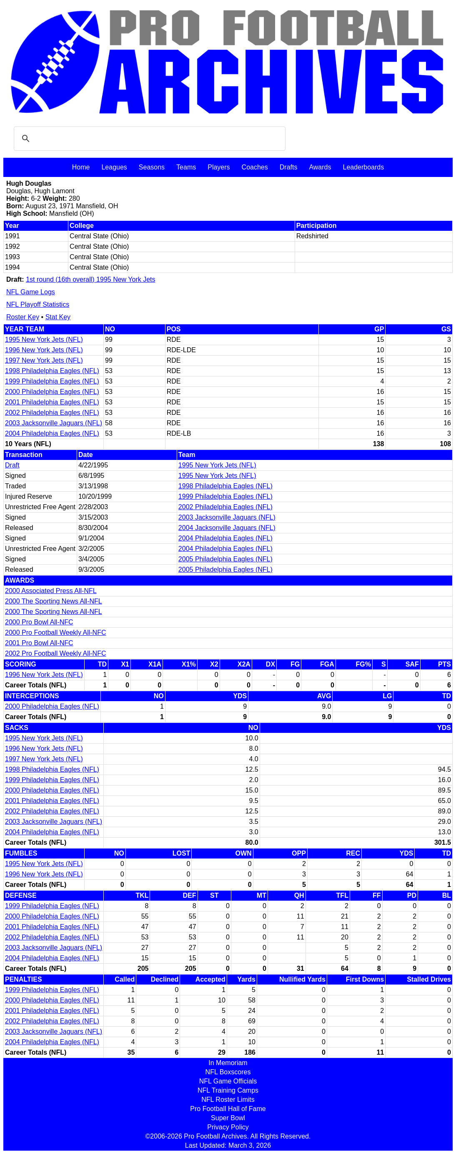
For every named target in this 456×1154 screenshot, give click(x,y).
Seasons (152, 167)
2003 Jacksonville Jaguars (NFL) (53, 423)
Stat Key (57, 317)
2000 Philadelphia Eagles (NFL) (52, 391)
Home (81, 167)
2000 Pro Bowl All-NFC (39, 622)
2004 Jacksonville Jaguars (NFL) (227, 527)
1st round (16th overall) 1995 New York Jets (90, 279)
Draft (12, 465)
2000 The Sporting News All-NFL (53, 601)
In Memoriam (227, 1062)
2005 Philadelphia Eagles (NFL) (225, 559)
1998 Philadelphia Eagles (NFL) (52, 370)
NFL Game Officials (228, 1081)
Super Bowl (228, 1117)
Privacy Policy (228, 1127)
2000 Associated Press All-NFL (51, 590)
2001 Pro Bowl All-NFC (39, 642)
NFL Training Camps (228, 1090)
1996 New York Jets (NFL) (44, 350)
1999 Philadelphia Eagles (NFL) (52, 381)
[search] (148, 139)
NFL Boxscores (228, 1072)
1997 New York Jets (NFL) (44, 360)
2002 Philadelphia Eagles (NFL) (52, 412)
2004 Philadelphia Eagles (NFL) (52, 433)
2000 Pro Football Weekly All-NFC (55, 632)
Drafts (289, 167)
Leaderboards (363, 167)
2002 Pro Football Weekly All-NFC (55, 653)
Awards (320, 167)
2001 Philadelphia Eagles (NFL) (52, 402)
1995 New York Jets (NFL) (44, 339)
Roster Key (22, 317)
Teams (186, 167)
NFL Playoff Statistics (37, 304)
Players (219, 167)
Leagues (114, 167)
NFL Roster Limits (227, 1099)
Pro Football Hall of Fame (228, 1108)
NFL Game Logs (30, 291)
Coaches (255, 167)
